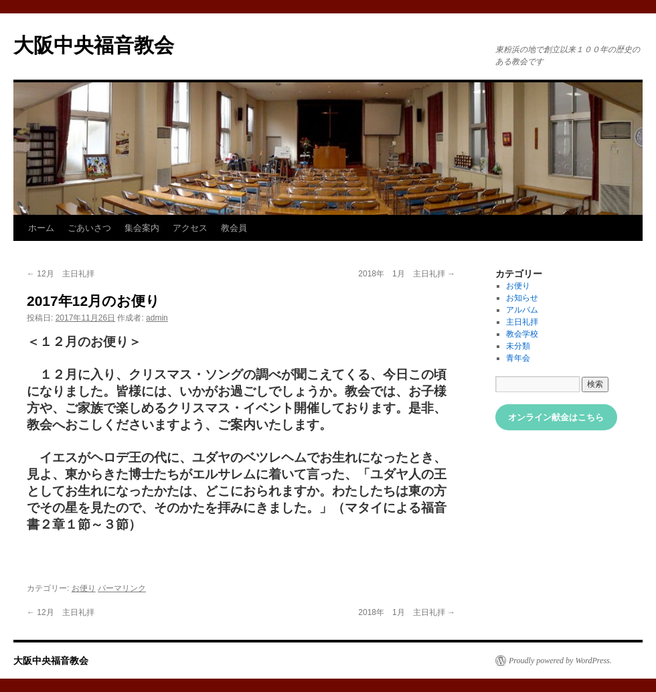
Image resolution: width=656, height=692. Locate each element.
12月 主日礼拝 (60, 273)
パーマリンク (122, 588)
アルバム (522, 310)
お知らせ (522, 297)
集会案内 (142, 228)
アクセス (190, 228)
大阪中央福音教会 (93, 45)
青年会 (518, 358)
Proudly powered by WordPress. (560, 660)
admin (157, 318)
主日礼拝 (522, 322)
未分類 (518, 346)
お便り (84, 588)
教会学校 (522, 334)
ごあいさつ (89, 228)
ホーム (41, 228)
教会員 (234, 228)
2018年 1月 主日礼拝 (406, 273)
